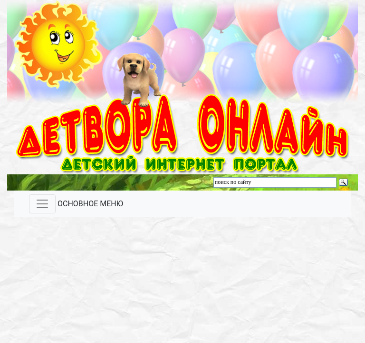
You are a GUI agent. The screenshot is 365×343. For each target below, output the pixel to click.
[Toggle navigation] (42, 203)
